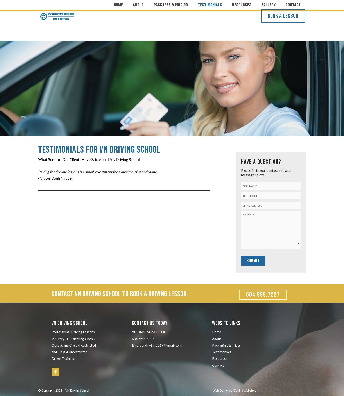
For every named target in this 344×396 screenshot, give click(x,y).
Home (118, 5)
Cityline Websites (244, 390)
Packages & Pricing (171, 5)
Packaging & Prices (226, 345)
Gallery (268, 5)
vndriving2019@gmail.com (162, 345)
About (138, 5)
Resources (241, 5)
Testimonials (210, 5)
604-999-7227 (143, 339)
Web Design (220, 390)
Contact (293, 5)
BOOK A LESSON (283, 25)
